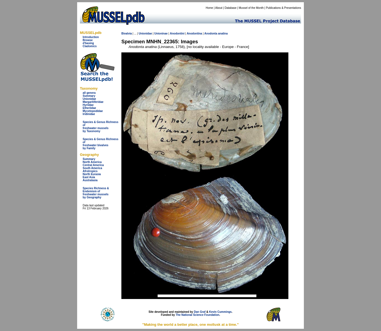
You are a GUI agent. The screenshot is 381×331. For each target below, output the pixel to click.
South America (92, 168)
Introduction (91, 37)
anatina (223, 33)
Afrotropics (90, 171)
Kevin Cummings (220, 311)
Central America (93, 165)
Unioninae (161, 33)
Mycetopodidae (93, 111)
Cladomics (90, 46)
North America (92, 162)
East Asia (89, 177)
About (218, 7)
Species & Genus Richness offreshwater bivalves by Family (100, 144)
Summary (89, 95)
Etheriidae (89, 108)
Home (209, 7)
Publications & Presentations (283, 7)
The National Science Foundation (197, 314)
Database (231, 7)
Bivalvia (126, 33)
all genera (89, 92)
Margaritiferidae (93, 101)
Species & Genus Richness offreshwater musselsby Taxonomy (100, 127)
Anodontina (194, 33)
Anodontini (177, 33)
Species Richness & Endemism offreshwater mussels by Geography (96, 193)
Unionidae (89, 98)
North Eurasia (92, 174)
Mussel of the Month (251, 7)
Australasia (90, 180)
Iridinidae (89, 114)
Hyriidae (88, 104)
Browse (88, 40)
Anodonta (210, 33)
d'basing (88, 43)
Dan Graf (199, 311)
